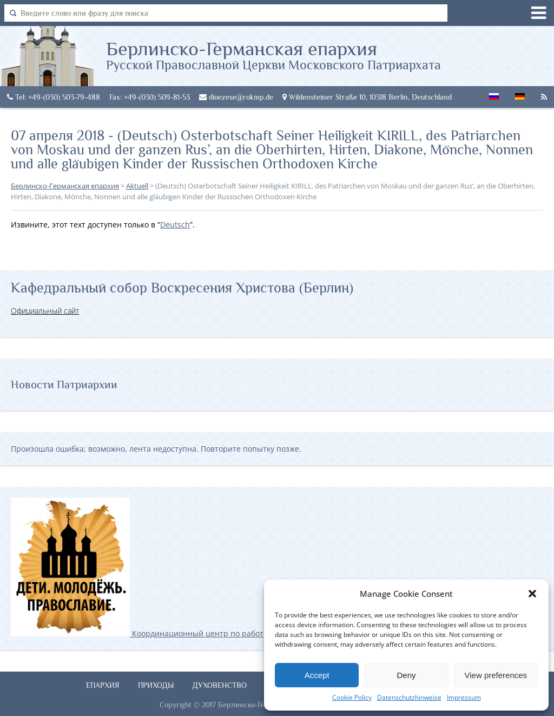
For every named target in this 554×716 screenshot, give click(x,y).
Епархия (103, 685)
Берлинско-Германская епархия (273, 54)
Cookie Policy (352, 697)
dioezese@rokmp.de (236, 97)
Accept (317, 675)
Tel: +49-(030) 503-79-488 (53, 97)
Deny (406, 675)
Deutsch (175, 224)
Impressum (464, 697)
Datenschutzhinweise (409, 697)
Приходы (156, 685)
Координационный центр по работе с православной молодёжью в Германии (216, 633)
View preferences (496, 675)
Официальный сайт (45, 310)
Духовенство (220, 685)
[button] (532, 593)
